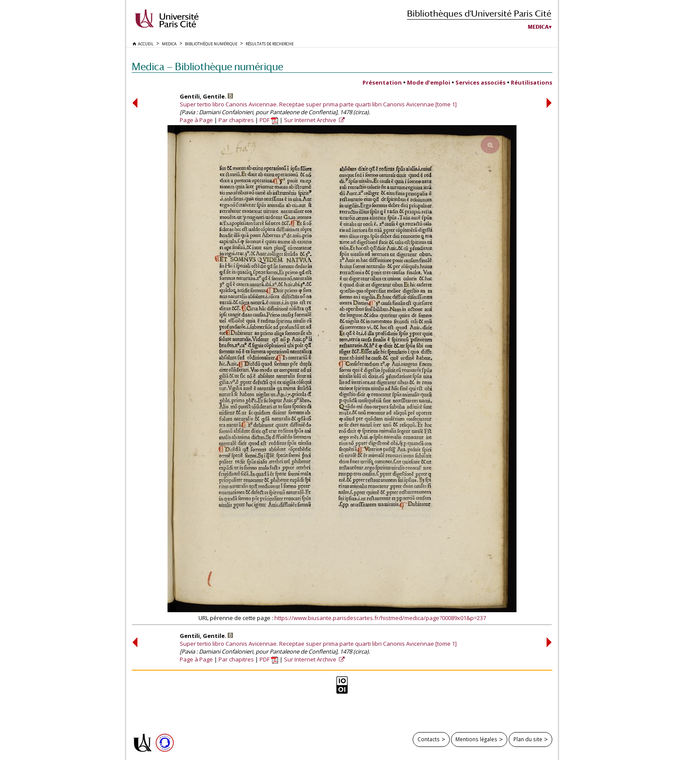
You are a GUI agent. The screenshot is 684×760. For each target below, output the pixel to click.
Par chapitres (236, 120)
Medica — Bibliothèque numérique (207, 66)
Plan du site (527, 739)
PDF (269, 120)
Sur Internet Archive (311, 120)
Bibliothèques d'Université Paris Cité (479, 13)
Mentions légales (476, 739)
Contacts (428, 739)
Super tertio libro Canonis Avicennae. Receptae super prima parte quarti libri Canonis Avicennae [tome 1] (318, 104)
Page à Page (196, 120)
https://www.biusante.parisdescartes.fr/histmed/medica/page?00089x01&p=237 (380, 618)
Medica (538, 27)
